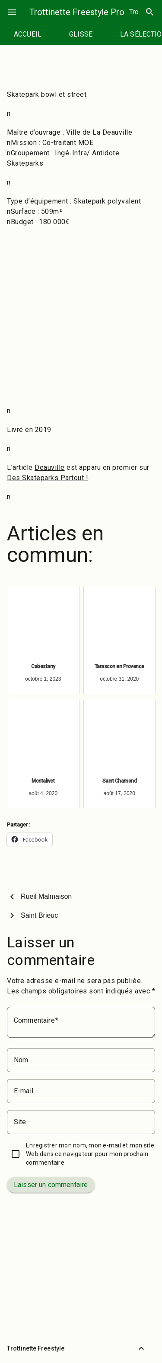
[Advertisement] (81, 316)
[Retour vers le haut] (141, 1348)
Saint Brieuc (39, 915)
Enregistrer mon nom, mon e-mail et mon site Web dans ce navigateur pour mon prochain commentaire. (90, 1154)
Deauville (50, 467)
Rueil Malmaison (46, 896)
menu (12, 12)
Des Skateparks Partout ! (47, 478)
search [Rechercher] (150, 12)
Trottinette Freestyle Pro (76, 12)
